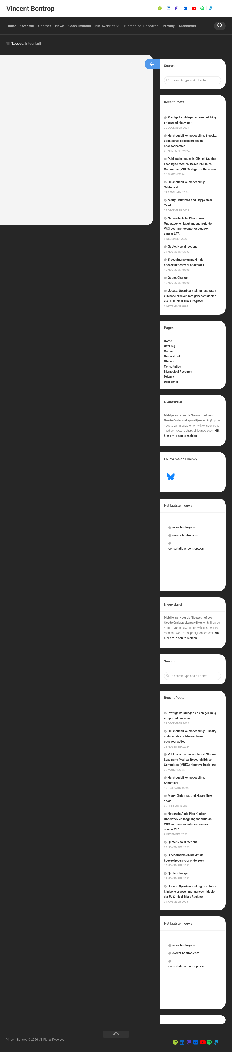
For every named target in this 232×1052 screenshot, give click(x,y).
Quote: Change (178, 277)
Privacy (169, 26)
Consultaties (172, 366)
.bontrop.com (184, 527)
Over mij (27, 26)
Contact (44, 26)
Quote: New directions (182, 246)
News (59, 26)
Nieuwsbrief (105, 26)
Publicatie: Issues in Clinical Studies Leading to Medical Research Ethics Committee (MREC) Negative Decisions (190, 164)
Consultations (79, 26)
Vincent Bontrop (29, 8)
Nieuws (169, 361)
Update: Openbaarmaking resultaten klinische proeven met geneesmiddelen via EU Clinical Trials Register (190, 296)
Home (11, 26)
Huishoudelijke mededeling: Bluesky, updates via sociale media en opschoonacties (190, 141)
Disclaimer (187, 26)
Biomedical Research (141, 26)
